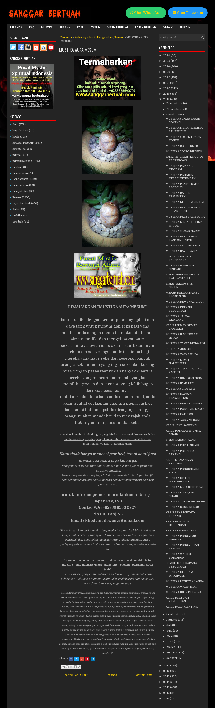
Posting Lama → (145, 675)
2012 (166, 693)
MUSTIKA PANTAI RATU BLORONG (182, 185)
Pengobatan (20, 191)
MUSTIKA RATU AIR (179, 414)
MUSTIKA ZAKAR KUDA (182, 354)
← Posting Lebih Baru (73, 675)
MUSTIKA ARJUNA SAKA (183, 245)
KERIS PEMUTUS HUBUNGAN (178, 523)
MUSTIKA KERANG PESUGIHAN (179, 309)
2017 (166, 665)
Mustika (47, 27)
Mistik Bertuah (117, 27)
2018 (166, 99)
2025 (167, 60)
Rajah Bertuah (145, 27)
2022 (167, 77)
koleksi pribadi (85, 37)
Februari (172, 652)
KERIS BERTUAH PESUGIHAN (177, 599)
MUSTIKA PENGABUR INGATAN (181, 537)
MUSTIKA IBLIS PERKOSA (183, 592)
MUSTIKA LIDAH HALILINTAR (177, 361)
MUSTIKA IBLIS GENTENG (184, 377)
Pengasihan (105, 37)
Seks (15, 209)
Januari (171, 657)
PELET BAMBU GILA (179, 348)
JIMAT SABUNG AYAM (181, 439)
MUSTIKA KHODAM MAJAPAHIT (179, 573)
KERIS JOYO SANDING (181, 425)
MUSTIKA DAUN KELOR (182, 507)
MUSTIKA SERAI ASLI (180, 388)
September (174, 614)
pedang (17, 167)
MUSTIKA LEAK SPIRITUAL (184, 487)
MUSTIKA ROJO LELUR (182, 145)
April (170, 641)
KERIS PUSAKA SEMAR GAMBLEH (181, 327)
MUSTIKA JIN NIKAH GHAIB (185, 501)
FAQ (31, 27)
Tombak (17, 221)
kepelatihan (20, 130)
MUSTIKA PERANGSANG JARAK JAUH (182, 209)
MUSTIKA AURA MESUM (78, 49)
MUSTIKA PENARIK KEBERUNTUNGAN (181, 176)
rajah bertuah (21, 203)
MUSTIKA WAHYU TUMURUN (178, 555)
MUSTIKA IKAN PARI (180, 383)
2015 (166, 676)
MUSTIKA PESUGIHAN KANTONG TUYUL (181, 238)
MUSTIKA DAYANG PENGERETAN (178, 396)
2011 (166, 698)
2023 (167, 71)
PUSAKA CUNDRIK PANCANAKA (179, 258)
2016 (166, 671)
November (174, 109)
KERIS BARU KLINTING (182, 606)
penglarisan (20, 185)
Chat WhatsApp (145, 13)
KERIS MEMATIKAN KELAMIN (179, 461)
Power (118, 37)
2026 (167, 55)
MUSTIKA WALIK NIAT (181, 586)
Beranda (16, 27)
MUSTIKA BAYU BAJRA (182, 251)
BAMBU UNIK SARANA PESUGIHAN (181, 564)
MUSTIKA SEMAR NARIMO (184, 231)
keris (16, 136)
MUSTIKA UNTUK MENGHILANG (178, 479)
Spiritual (186, 27)
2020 (167, 88)
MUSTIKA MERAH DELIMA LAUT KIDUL (184, 129)
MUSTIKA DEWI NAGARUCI (185, 301)
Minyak (168, 27)
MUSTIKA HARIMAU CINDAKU (180, 267)
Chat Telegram (188, 13)
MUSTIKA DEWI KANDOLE (184, 403)
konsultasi (19, 148)
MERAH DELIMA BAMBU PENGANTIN (183, 294)
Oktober (172, 114)
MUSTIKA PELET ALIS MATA (185, 216)
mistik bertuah (22, 161)
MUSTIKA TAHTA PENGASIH (185, 343)
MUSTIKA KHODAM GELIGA (185, 201)
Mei (169, 636)
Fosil (80, 27)
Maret (171, 647)
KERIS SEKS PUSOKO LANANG (180, 514)
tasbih (16, 215)
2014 (166, 681)
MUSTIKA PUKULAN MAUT (185, 408)
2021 (166, 82)
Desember (173, 103)
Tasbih (95, 27)
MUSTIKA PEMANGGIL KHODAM (181, 167)
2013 (166, 687)
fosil (15, 124)
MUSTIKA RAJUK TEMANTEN (178, 194)
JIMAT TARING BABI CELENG (179, 285)
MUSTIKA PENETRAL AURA (185, 581)
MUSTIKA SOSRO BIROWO (184, 151)
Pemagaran (20, 173)
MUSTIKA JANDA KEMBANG (178, 318)
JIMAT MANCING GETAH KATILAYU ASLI (183, 276)
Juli (169, 625)
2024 (166, 66)
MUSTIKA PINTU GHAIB (182, 445)
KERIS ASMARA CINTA (181, 530)
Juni (169, 630)
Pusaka (65, 27)
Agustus (172, 619)
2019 (166, 93)
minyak (17, 154)
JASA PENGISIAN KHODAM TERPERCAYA (184, 158)
